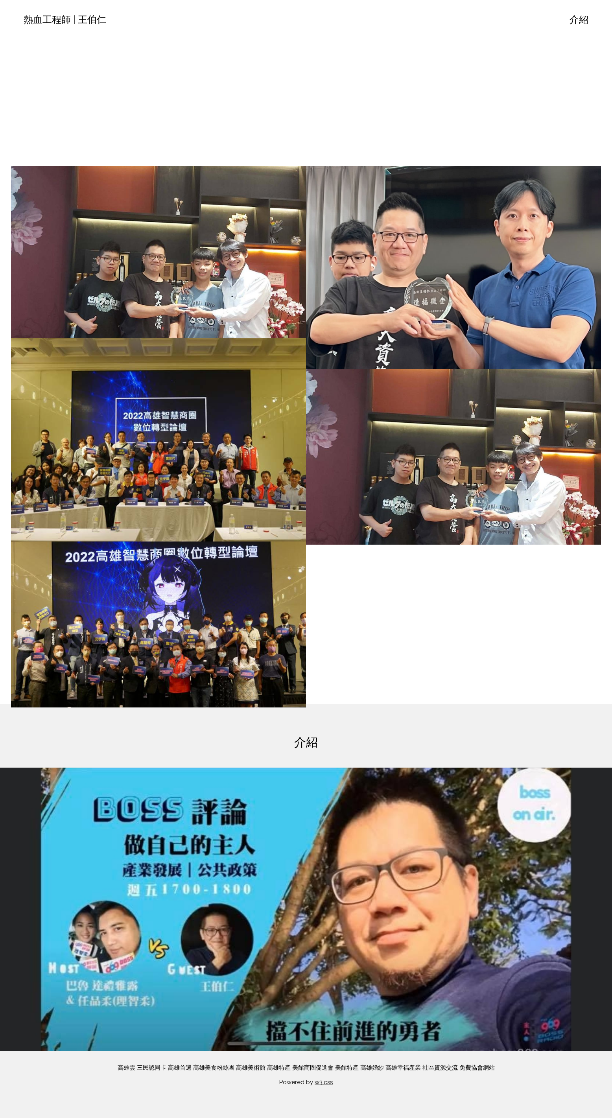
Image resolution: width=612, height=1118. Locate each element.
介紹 (579, 19)
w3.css (324, 1082)
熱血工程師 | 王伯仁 (65, 19)
